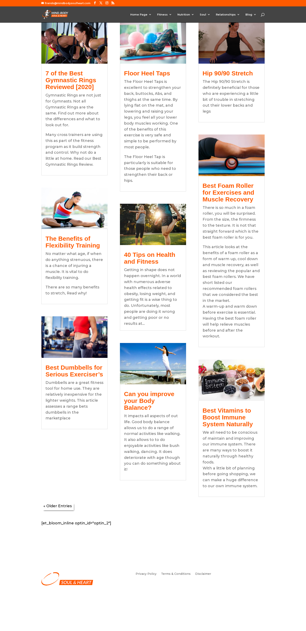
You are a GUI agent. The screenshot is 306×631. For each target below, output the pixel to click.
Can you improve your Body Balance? (149, 401)
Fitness (162, 14)
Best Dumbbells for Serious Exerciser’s (74, 371)
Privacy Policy (146, 574)
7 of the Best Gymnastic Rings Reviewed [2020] (70, 80)
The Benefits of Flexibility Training (72, 242)
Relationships (226, 14)
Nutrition (183, 14)
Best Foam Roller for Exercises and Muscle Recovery (228, 192)
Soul (203, 14)
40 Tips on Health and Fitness (149, 258)
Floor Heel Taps (147, 73)
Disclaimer (203, 574)
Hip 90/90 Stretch (228, 73)
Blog (248, 14)
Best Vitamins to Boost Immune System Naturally (228, 417)
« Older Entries (57, 506)
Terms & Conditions (176, 574)
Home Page (138, 14)
